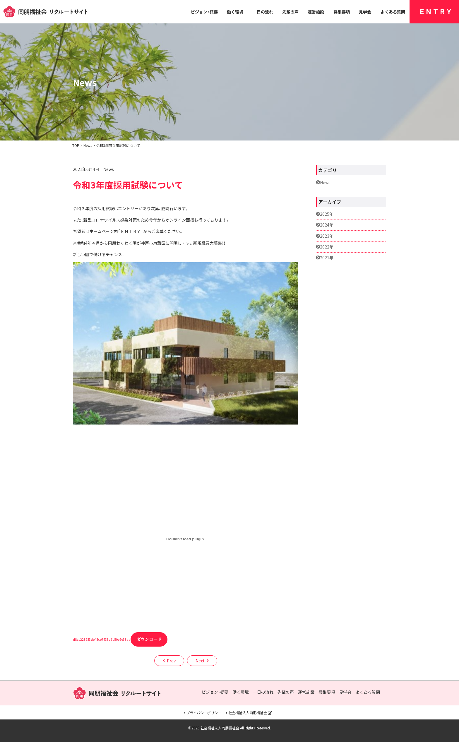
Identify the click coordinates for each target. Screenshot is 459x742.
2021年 (326, 258)
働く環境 (235, 12)
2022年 (326, 247)
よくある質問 (393, 12)
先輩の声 (290, 12)
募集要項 (341, 12)
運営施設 (316, 12)
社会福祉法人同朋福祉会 (247, 713)
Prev (171, 661)
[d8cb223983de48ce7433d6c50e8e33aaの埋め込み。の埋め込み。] (185, 539)
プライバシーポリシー (203, 713)
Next (200, 661)
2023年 (326, 236)
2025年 (326, 214)
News (108, 169)
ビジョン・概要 (204, 12)
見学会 (365, 12)
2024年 (326, 225)
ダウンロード (149, 639)
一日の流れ (263, 12)
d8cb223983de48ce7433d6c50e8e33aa (102, 639)
